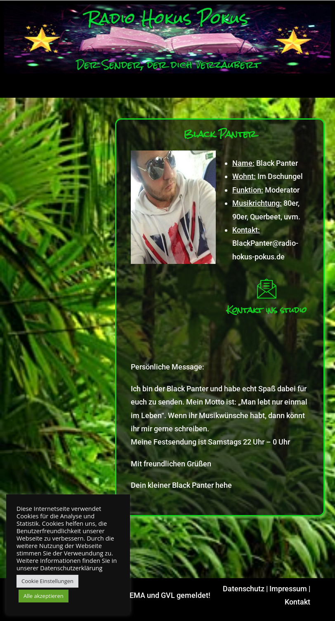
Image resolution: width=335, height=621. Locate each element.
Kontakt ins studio (266, 310)
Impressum (288, 588)
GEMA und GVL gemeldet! (167, 595)
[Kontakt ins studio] (266, 288)
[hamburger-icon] (321, 88)
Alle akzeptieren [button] (44, 596)
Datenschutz (243, 588)
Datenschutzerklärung (71, 568)
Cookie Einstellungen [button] (47, 581)
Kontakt (297, 601)
